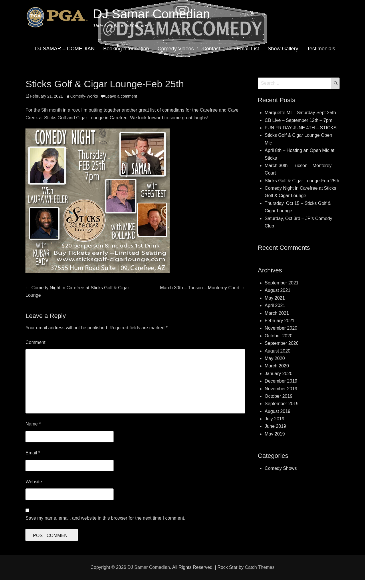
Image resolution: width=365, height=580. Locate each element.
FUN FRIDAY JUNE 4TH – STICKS (300, 127)
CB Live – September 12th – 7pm (298, 120)
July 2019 (274, 418)
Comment (35, 342)
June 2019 (275, 426)
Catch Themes (260, 567)
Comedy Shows (281, 468)
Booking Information (126, 49)
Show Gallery (283, 49)
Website (33, 481)
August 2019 (277, 411)
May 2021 (275, 298)
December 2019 (281, 381)
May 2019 (275, 433)
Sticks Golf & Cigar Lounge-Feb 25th (302, 180)
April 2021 (275, 305)
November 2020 (281, 328)
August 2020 (277, 351)
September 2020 (281, 343)
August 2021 (277, 290)
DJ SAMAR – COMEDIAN (65, 49)
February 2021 (279, 320)
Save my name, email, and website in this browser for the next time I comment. (105, 518)
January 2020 (278, 373)
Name (33, 423)
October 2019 (278, 396)
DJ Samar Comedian (151, 14)
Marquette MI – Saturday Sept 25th (300, 112)
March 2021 (277, 313)
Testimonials (321, 49)
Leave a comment (121, 96)
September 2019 (281, 403)
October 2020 (278, 335)
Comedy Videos (176, 49)
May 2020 (275, 358)
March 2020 (277, 365)
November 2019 (281, 388)
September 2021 (281, 282)
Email (32, 452)
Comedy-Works (84, 96)
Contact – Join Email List (230, 49)
